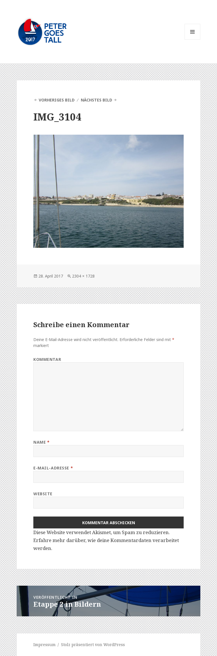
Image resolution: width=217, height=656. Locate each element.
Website (43, 493)
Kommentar (47, 359)
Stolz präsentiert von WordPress (93, 644)
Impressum (44, 644)
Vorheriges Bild (57, 100)
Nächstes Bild (96, 100)
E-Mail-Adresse (53, 468)
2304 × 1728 (83, 276)
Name (41, 442)
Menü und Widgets (192, 39)
